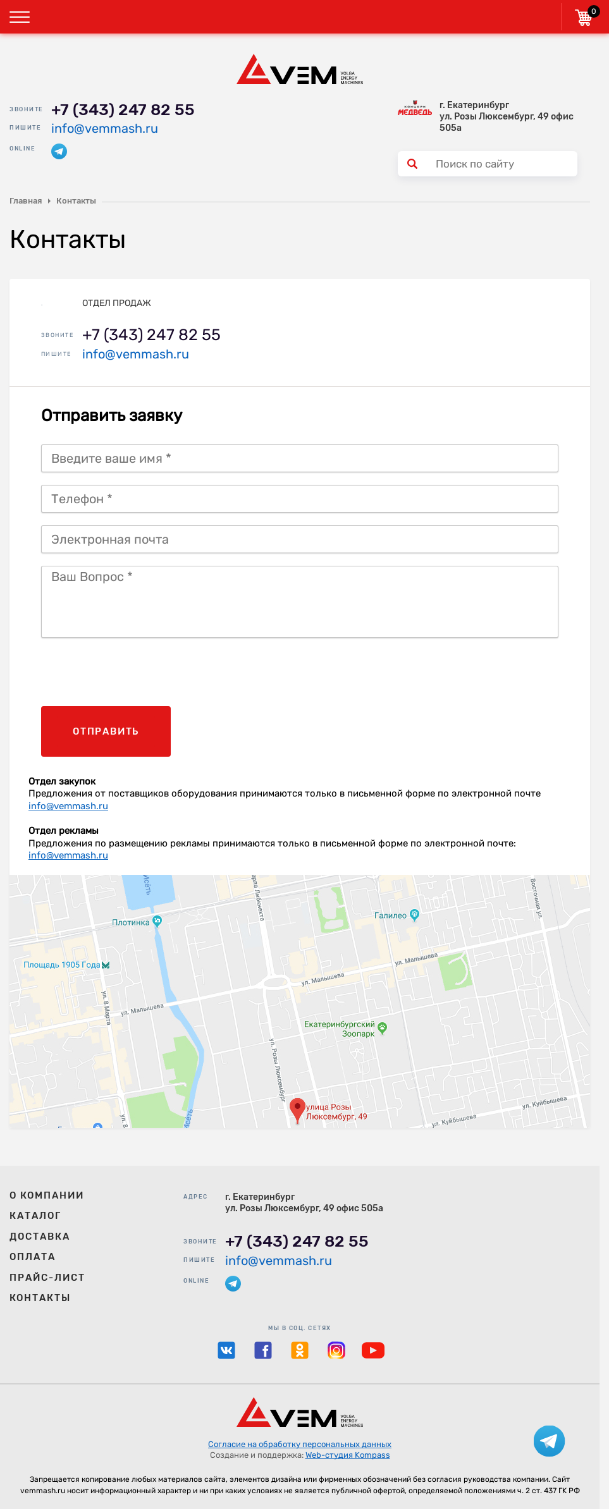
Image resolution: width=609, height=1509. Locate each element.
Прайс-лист (47, 1277)
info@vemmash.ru (104, 128)
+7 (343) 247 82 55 (123, 110)
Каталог (35, 1215)
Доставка (39, 1236)
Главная (25, 200)
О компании (46, 1195)
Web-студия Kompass (347, 1455)
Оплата (32, 1256)
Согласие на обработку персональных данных (299, 1444)
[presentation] (137, 675)
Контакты (40, 1298)
